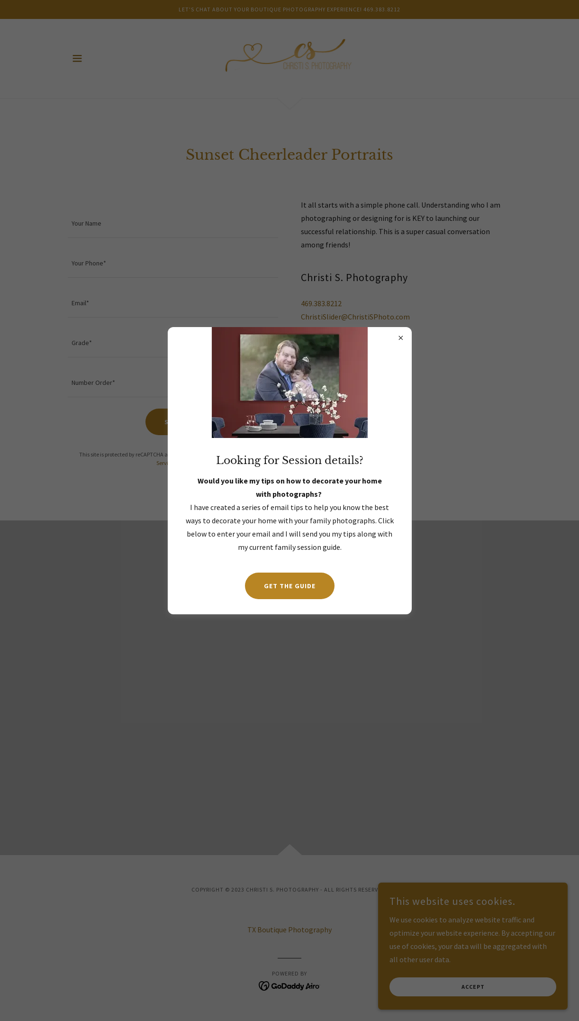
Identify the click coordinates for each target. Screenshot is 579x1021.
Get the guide (290, 586)
